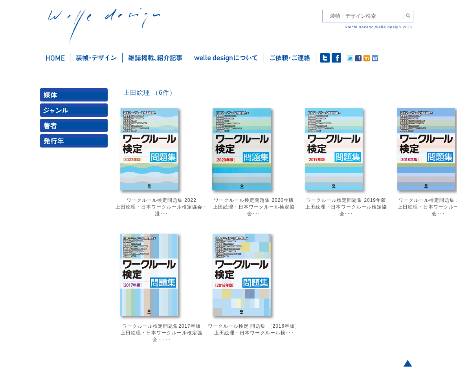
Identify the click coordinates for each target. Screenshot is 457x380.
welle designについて (226, 58)
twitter (325, 58)
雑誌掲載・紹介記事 (155, 58)
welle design (104, 26)
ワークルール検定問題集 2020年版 (254, 200)
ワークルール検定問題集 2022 (161, 200)
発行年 (75, 143)
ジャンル (75, 112)
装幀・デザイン (96, 58)
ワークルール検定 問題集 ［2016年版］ (254, 326)
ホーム (55, 58)
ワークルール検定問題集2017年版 (161, 326)
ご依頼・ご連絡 (290, 58)
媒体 (75, 96)
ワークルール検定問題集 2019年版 (346, 200)
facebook (336, 58)
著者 (75, 127)
